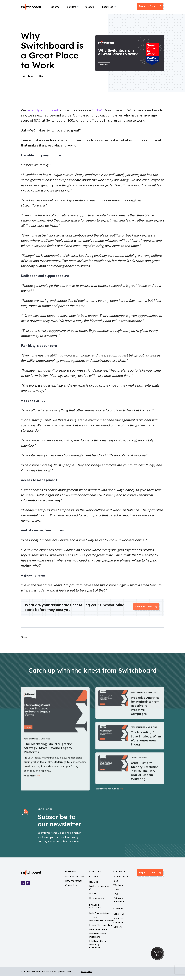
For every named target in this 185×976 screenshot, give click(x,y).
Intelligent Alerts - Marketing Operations (98, 944)
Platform (55, 6)
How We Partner (73, 880)
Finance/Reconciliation (100, 925)
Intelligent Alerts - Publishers (98, 935)
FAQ (115, 893)
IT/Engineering (96, 897)
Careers (117, 926)
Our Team (118, 922)
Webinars (118, 885)
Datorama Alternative (118, 900)
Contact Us (118, 913)
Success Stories (121, 876)
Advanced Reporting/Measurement (101, 919)
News (116, 889)
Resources (109, 6)
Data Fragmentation (99, 913)
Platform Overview (75, 876)
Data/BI (93, 893)
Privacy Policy (87, 971)
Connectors (71, 885)
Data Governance (98, 929)
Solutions (73, 6)
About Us (90, 6)
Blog (115, 880)
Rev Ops (93, 881)
